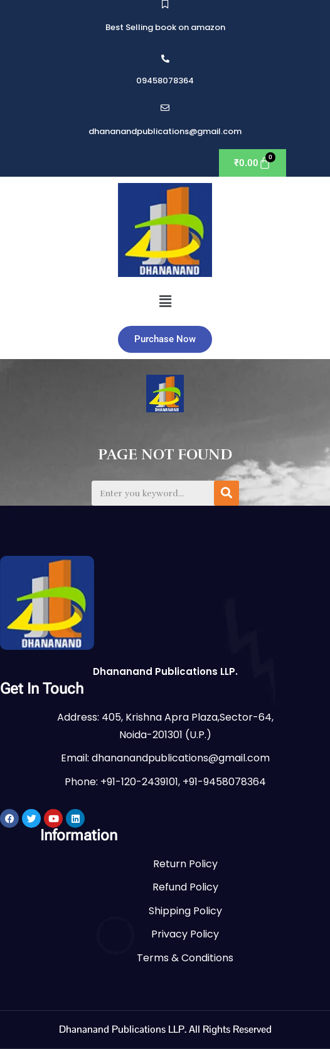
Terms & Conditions (185, 958)
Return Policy (185, 864)
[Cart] (252, 163)
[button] (165, 301)
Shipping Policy (185, 911)
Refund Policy (185, 887)
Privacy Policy (185, 934)
